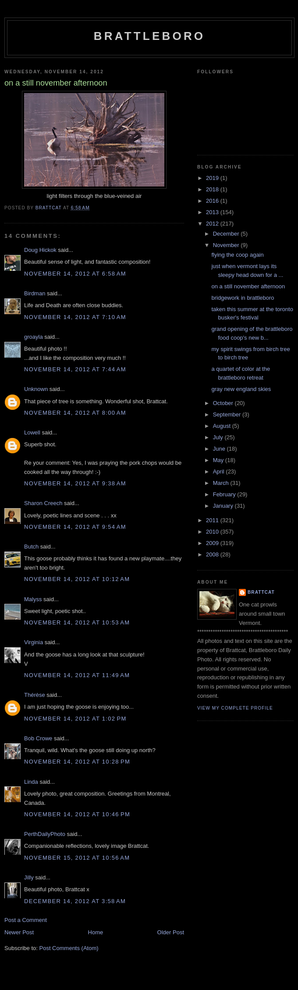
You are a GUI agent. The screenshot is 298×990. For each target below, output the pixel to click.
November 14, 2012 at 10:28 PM (77, 761)
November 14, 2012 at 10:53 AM (77, 622)
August (222, 426)
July (219, 437)
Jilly (29, 877)
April (219, 471)
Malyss (33, 599)
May (219, 460)
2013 (213, 212)
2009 (213, 543)
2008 (213, 554)
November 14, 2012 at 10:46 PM (77, 814)
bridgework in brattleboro (242, 297)
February (225, 494)
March (222, 483)
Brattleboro (150, 36)
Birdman (34, 293)
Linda (31, 781)
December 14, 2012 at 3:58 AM (75, 901)
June (220, 448)
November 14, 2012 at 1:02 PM (75, 718)
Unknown (36, 389)
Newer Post (19, 932)
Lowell (32, 432)
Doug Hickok (40, 250)
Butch (31, 546)
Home (95, 932)
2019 (213, 178)
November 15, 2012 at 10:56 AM (77, 857)
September (227, 414)
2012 (213, 223)
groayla (33, 337)
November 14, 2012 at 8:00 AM (75, 412)
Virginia (33, 642)
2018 (213, 189)
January (224, 505)
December (227, 233)
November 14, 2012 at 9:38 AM (75, 483)
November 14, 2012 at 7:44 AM (75, 369)
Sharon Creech (43, 503)
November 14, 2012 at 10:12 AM (77, 579)
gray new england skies (241, 389)
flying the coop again (237, 254)
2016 (213, 200)
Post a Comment (25, 920)
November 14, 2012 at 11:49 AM (77, 675)
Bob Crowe (38, 738)
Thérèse (34, 695)
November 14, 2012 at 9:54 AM (75, 527)
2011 (213, 520)
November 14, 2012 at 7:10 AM (75, 317)
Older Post (170, 932)
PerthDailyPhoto (44, 834)
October (224, 403)
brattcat (261, 592)
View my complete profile (235, 708)
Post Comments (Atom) (69, 948)
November (227, 245)
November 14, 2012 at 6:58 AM (75, 273)
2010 (213, 531)
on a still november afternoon (248, 286)
